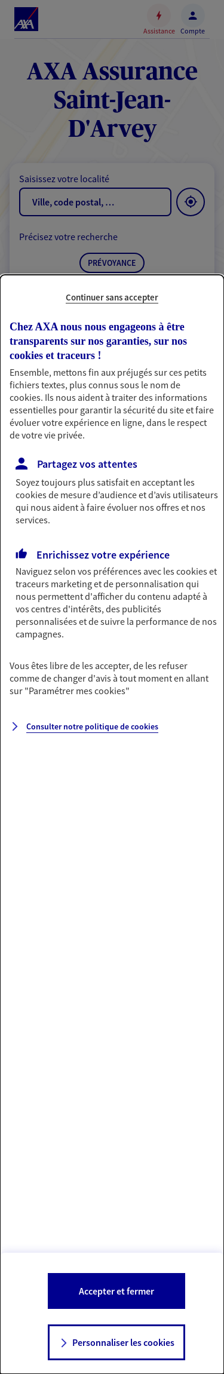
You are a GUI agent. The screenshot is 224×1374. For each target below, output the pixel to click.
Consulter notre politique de (92, 726)
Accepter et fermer (116, 1291)
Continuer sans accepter (112, 297)
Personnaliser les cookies (123, 1342)
